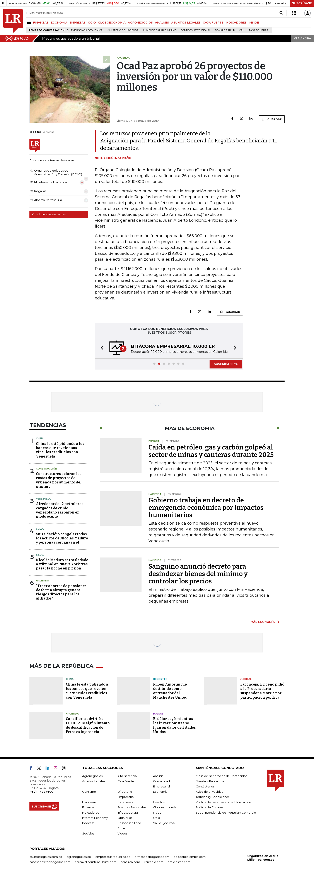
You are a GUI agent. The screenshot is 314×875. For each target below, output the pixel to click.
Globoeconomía (164, 807)
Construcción (46, 468)
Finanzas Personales (132, 807)
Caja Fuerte (126, 781)
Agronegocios (92, 776)
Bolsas (158, 713)
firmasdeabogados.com (152, 856)
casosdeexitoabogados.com (49, 862)
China (40, 438)
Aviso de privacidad (210, 791)
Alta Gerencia (127, 776)
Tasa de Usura (258, 30)
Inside (157, 812)
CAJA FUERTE (213, 22)
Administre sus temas (49, 214)
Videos (122, 833)
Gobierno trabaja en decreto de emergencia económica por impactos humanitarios (205, 507)
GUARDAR (271, 119)
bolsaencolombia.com (190, 856)
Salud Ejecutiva (164, 823)
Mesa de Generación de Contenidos (221, 776)
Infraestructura (128, 812)
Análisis (158, 776)
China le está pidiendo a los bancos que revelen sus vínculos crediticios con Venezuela (60, 450)
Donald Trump (225, 30)
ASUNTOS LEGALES (186, 22)
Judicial (245, 679)
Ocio (156, 817)
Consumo (89, 791)
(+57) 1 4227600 (41, 791)
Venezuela (43, 498)
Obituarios (125, 817)
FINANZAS (41, 22)
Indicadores (90, 812)
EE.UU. (40, 554)
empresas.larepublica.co (112, 856)
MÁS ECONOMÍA (263, 621)
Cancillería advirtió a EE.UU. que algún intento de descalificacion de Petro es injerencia (88, 725)
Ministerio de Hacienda (122, 30)
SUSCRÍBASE (302, 3)
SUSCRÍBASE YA (226, 364)
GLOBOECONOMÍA (112, 22)
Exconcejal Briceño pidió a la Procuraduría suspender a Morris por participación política (262, 690)
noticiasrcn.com (179, 862)
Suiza (40, 528)
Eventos (158, 802)
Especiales (125, 802)
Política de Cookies (209, 807)
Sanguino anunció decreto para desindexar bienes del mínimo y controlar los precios (198, 573)
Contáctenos (205, 786)
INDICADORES (236, 22)
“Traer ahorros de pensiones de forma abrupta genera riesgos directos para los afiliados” (61, 592)
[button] (101, 348)
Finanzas (88, 807)
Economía (160, 791)
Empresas (89, 802)
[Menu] (29, 22)
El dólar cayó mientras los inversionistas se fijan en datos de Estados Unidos (174, 725)
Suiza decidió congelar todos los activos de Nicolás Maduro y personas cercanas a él (62, 538)
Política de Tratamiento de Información (223, 802)
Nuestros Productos (210, 781)
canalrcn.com (130, 862)
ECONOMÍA (59, 22)
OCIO (92, 22)
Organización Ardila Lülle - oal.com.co (262, 857)
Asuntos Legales (93, 781)
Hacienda (42, 580)
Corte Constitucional (196, 30)
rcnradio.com (153, 862)
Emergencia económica (86, 30)
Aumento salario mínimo (159, 30)
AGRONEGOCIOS (140, 22)
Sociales (88, 833)
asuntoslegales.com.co (45, 856)
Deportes (160, 679)
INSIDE (254, 22)
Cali (241, 30)
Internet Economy (95, 817)
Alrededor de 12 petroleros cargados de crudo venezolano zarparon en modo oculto (59, 510)
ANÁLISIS (162, 22)
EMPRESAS (78, 22)
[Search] (281, 13)
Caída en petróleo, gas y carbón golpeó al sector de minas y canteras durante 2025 (211, 451)
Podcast (88, 823)
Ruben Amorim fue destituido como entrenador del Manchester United (170, 690)
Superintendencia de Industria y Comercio (226, 812)
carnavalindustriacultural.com (95, 862)
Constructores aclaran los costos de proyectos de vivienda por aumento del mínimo (59, 480)
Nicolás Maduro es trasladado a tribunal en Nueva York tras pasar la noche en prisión (62, 564)
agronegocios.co (79, 856)
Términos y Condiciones (212, 797)
